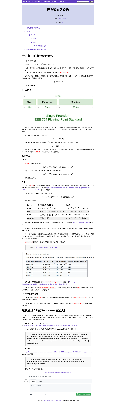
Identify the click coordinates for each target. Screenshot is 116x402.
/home (25, 1)
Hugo (44, 400)
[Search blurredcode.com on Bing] (83, 2)
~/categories (45, 1)
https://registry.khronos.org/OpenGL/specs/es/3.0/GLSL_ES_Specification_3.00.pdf (50, 325)
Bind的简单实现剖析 (51, 373)
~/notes (37, 1)
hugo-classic (50, 400)
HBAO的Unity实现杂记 (64, 373)
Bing (91, 1)
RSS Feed (58, 400)
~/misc (30, 1)
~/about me (62, 1)
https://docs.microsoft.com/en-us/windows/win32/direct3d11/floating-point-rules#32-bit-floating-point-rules (58, 352)
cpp (63, 22)
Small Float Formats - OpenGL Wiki (46, 247)
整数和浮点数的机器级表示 (81, 222)
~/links (54, 1)
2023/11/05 (62, 19)
